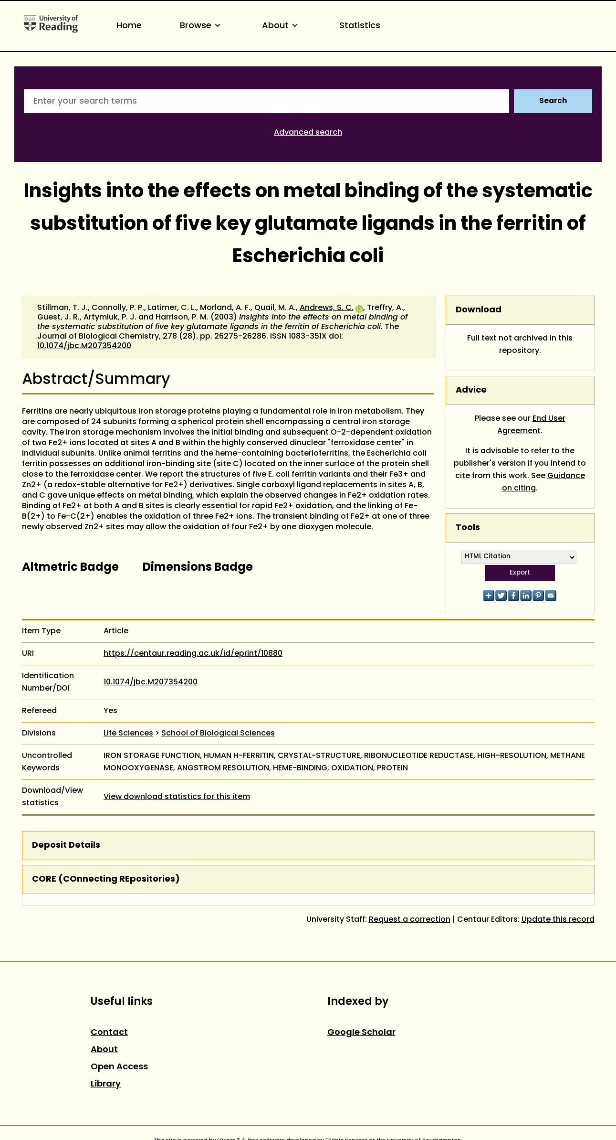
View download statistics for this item (177, 797)
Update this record (558, 920)
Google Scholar (361, 1032)
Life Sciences (128, 733)
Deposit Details (66, 845)
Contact (109, 1032)
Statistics (359, 26)
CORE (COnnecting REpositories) (106, 879)
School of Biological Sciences (218, 733)
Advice (471, 390)
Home (129, 26)
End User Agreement (531, 425)
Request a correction (409, 920)
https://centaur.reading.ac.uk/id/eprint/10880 (193, 654)
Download (478, 310)
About (281, 26)
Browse (202, 26)
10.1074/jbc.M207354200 (84, 346)
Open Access (119, 1067)
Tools (468, 528)
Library (106, 1084)
